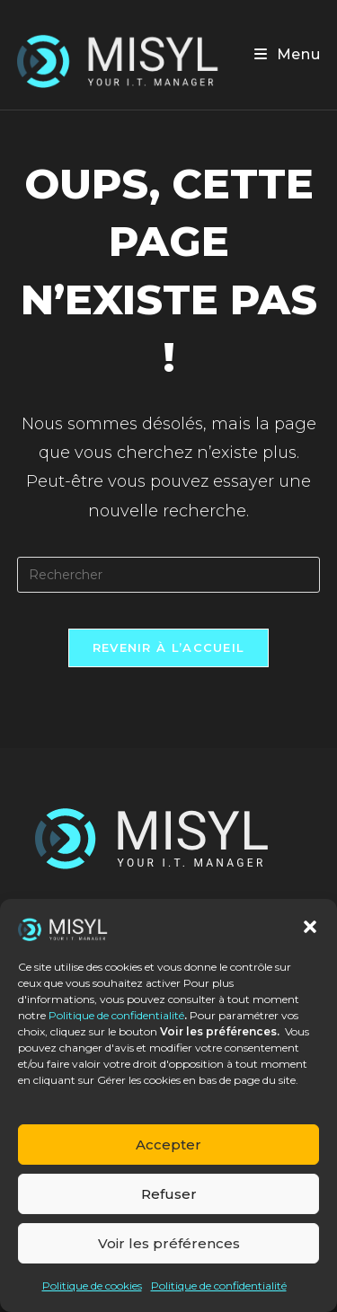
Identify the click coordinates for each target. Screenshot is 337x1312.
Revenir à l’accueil (169, 647)
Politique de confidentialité (116, 1015)
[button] (310, 927)
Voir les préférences (169, 1243)
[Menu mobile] (287, 54)
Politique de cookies (92, 1285)
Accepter (168, 1144)
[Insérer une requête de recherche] (169, 575)
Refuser (169, 1193)
